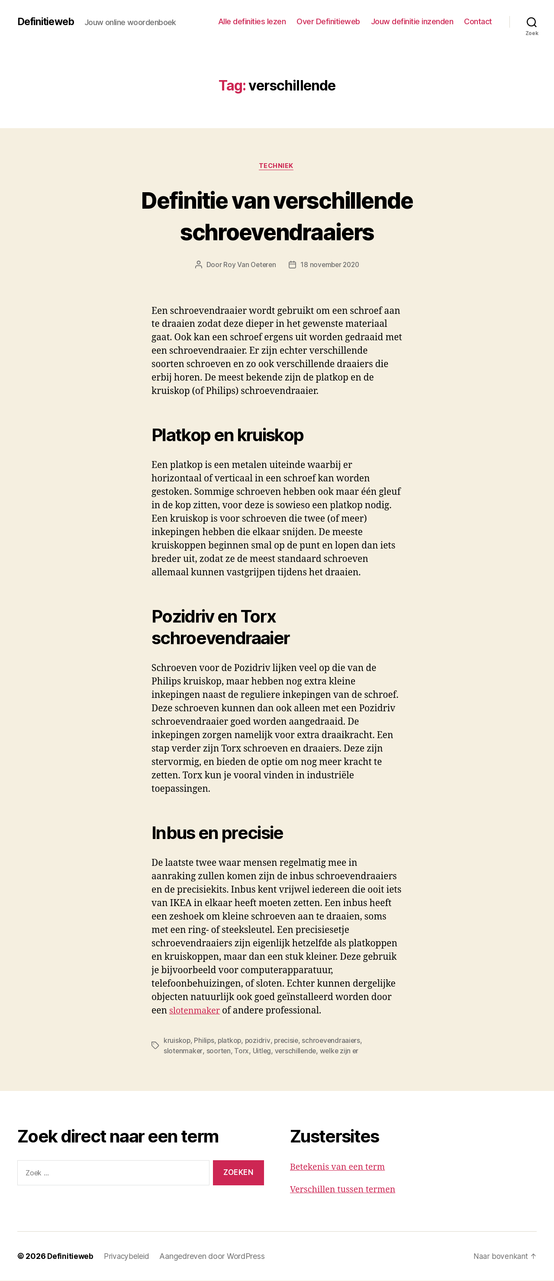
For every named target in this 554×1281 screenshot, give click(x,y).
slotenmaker (196, 1011)
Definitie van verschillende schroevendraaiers (277, 215)
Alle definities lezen (252, 21)
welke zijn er (342, 1051)
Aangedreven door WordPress (214, 1256)
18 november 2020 (330, 265)
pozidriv (259, 1041)
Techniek (276, 167)
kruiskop (177, 1041)
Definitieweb (47, 21)
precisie (288, 1041)
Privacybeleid (128, 1256)
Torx (242, 1051)
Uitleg (263, 1051)
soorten (219, 1051)
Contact (478, 21)
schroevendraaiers (334, 1041)
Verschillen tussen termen (346, 1190)
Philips (204, 1041)
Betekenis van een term (340, 1167)
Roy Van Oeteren (248, 265)
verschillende (297, 1051)
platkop (231, 1041)
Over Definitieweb (328, 21)
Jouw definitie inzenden (412, 21)
